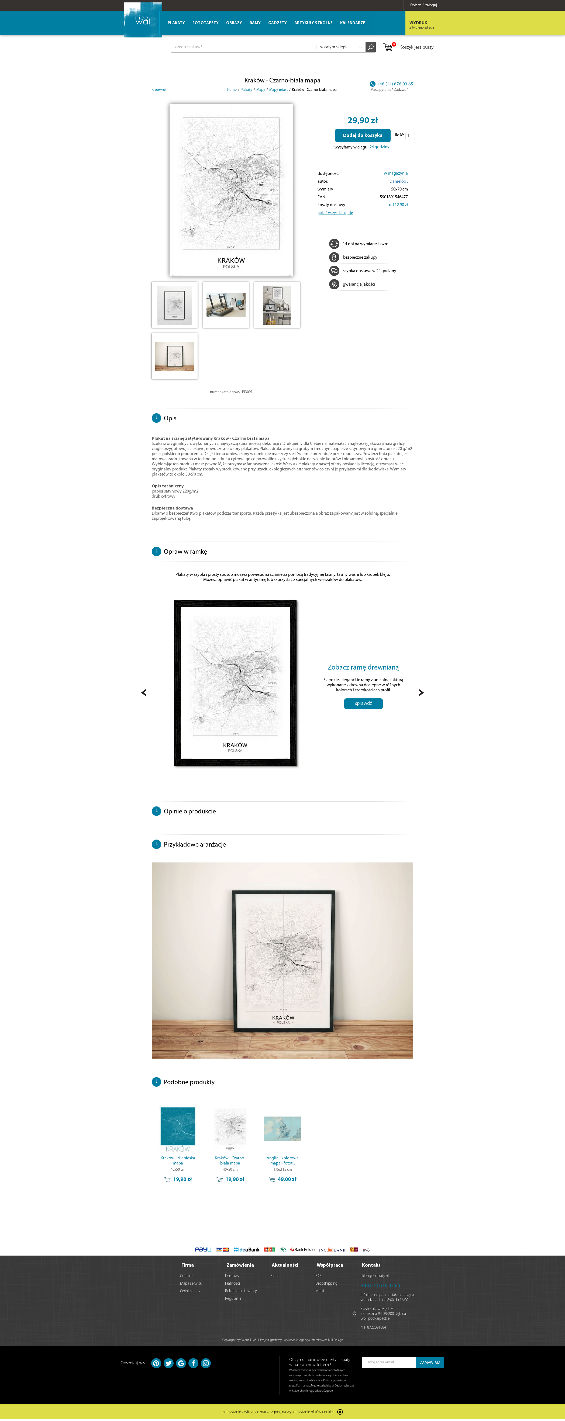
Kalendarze (352, 23)
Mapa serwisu (191, 1285)
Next (421, 694)
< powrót (159, 90)
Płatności (232, 1285)
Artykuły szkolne (313, 23)
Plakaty (176, 23)
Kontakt (371, 1267)
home (232, 90)
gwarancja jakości (352, 284)
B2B (318, 1278)
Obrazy (234, 23)
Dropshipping (326, 1285)
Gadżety (277, 23)
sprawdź (363, 713)
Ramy (255, 23)
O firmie (186, 1278)
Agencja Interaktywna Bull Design (321, 1341)
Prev (143, 694)
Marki (319, 1293)
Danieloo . (399, 181)
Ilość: (399, 135)
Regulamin (233, 1300)
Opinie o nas (190, 1293)
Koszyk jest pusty (408, 47)
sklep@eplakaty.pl (375, 1278)
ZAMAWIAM (430, 1365)
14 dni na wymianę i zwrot (359, 244)
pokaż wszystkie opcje (335, 213)
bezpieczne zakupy (353, 257)
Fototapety (205, 23)
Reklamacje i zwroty (241, 1293)
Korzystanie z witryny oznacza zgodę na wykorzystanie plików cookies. (278, 1414)
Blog (274, 1278)
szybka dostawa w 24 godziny (362, 271)
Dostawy (232, 1278)
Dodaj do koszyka (363, 135)
